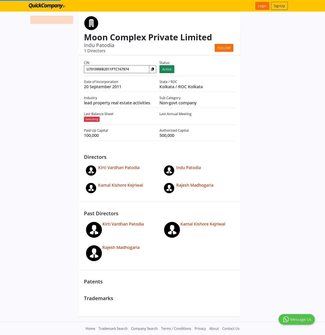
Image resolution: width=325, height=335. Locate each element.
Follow (224, 48)
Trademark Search (113, 328)
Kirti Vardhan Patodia (119, 167)
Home (90, 328)
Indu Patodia (188, 167)
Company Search (144, 328)
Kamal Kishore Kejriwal (120, 185)
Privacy (200, 328)
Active (167, 69)
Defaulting (91, 119)
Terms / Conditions (176, 328)
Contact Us (231, 328)
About (214, 328)
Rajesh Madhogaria (194, 185)
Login (262, 6)
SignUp (279, 6)
